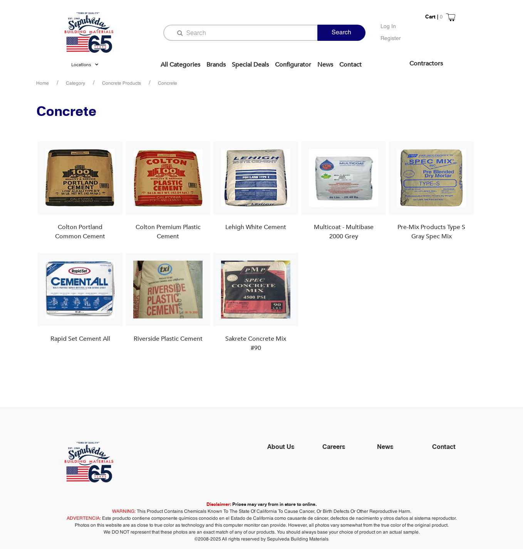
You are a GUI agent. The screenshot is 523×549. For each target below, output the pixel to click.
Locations (81, 65)
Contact (350, 64)
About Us (281, 446)
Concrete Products (121, 83)
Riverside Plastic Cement (168, 339)
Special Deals (250, 64)
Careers (333, 446)
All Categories (180, 64)
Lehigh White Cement (255, 227)
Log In (388, 26)
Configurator (293, 64)
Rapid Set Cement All (80, 339)
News (325, 64)
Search (341, 33)
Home (42, 83)
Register (391, 38)
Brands (216, 64)
